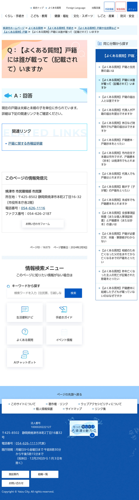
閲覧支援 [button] (96, 8)
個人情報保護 (44, 408)
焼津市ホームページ (13, 28)
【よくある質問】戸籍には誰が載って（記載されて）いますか (117, 85)
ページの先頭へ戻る (69, 394)
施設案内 (14, 474)
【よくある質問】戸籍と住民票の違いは (117, 69)
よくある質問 (54, 8)
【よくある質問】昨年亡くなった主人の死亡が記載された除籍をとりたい (117, 295)
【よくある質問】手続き (60, 28)
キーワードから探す (26, 285)
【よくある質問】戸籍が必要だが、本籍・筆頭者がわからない (117, 255)
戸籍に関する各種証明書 (25, 143)
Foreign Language (75, 8)
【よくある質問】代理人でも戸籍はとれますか (117, 185)
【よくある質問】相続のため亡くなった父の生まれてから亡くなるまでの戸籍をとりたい (117, 275)
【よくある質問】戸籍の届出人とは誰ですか (117, 100)
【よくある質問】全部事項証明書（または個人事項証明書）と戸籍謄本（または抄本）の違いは (117, 235)
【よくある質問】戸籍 (15, 32)
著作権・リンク (58, 404)
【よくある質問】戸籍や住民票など (96, 28)
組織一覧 (43, 474)
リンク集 (100, 408)
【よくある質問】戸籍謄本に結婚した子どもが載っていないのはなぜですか (117, 312)
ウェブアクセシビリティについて (101, 404)
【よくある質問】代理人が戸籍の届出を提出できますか (117, 116)
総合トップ (38, 8)
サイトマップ (74, 408)
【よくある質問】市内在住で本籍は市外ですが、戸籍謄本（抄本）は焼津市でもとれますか (117, 168)
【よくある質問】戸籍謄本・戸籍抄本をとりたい (116, 150)
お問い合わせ (16, 483)
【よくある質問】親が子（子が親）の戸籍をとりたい (117, 201)
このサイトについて (23, 404)
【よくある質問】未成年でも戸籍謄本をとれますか (117, 217)
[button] (121, 6)
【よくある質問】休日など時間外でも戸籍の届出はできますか (117, 134)
